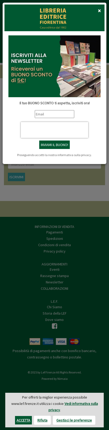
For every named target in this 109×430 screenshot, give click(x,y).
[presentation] (54, 130)
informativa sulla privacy (74, 155)
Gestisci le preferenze (74, 420)
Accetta (23, 420)
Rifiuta (42, 420)
